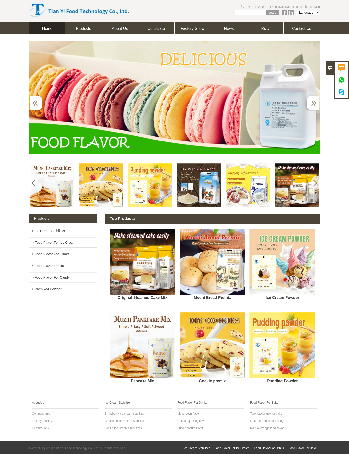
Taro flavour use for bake (266, 413)
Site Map (314, 6)
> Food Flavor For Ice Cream (53, 242)
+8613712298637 (256, 6)
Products (83, 28)
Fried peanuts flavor (190, 428)
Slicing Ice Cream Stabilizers (123, 428)
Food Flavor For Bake (302, 448)
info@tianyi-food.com (288, 6)
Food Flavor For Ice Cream (231, 448)
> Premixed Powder (47, 289)
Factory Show (193, 28)
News (229, 28)
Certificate (156, 28)
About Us (120, 28)
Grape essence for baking (266, 421)
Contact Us (301, 28)
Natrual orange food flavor (267, 428)
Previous (38, 102)
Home (47, 28)
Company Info (41, 413)
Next (310, 102)
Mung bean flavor (188, 413)
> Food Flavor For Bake (49, 266)
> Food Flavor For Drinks (50, 254)
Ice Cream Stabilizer (197, 448)
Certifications (40, 428)
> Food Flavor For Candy (51, 277)
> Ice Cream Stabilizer (48, 231)
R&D (265, 28)
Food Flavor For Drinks (269, 448)
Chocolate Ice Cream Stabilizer (125, 421)
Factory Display (42, 421)
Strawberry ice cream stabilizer (124, 413)
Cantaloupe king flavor (191, 421)
